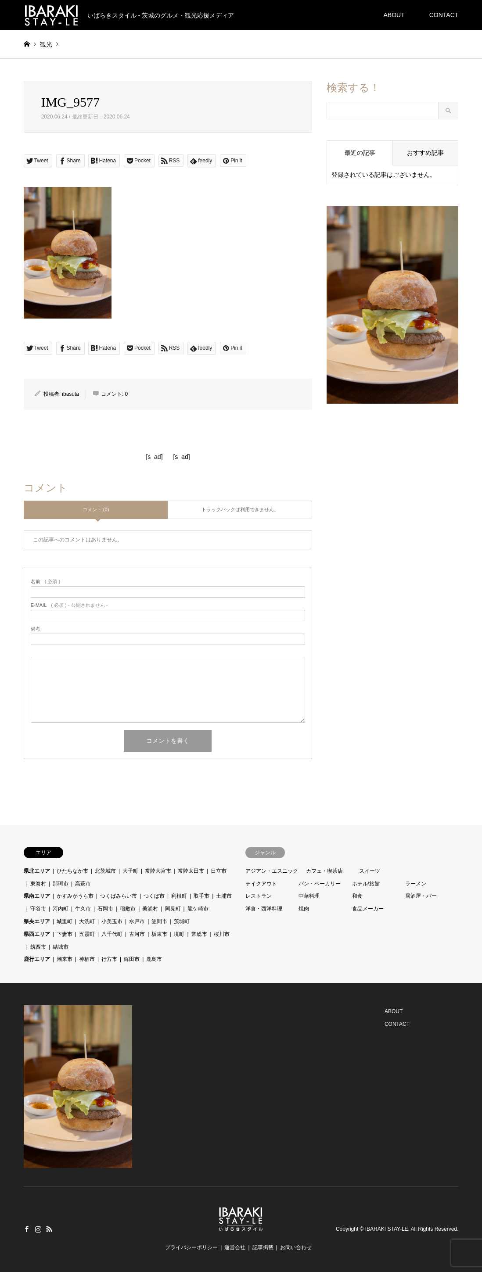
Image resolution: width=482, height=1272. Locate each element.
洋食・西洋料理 (263, 909)
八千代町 (111, 934)
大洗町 (87, 921)
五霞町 (87, 934)
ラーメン (415, 884)
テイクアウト (261, 884)
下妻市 (64, 934)
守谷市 (38, 909)
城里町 (64, 921)
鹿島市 (154, 959)
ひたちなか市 (72, 871)
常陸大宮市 (158, 871)
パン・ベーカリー (320, 884)
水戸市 (137, 921)
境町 (179, 934)
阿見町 (173, 909)
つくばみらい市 (118, 896)
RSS (49, 1229)
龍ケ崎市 (198, 909)
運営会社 (234, 1247)
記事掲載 (262, 1247)
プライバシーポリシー (191, 1247)
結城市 (60, 947)
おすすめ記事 (425, 152)
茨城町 (182, 921)
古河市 (137, 934)
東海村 (38, 884)
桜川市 (222, 934)
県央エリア (37, 921)
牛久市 (83, 909)
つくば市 (154, 896)
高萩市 (83, 884)
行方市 (109, 959)
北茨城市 (105, 871)
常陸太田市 (191, 871)
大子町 (130, 871)
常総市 (199, 934)
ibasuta (70, 394)
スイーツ (369, 871)
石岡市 (105, 909)
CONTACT (444, 14)
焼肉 (304, 909)
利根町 (179, 896)
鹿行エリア (37, 959)
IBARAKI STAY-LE (386, 1229)
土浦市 (224, 896)
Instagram (38, 1229)
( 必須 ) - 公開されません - (69, 605)
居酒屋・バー (421, 896)
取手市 (201, 896)
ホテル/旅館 (366, 884)
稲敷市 (128, 909)
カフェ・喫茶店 (324, 871)
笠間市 (159, 921)
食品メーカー (368, 909)
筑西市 (38, 947)
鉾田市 (132, 959)
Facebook (27, 1229)
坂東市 (159, 934)
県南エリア (37, 896)
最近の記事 (360, 152)
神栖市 (87, 959)
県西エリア (37, 934)
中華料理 (309, 896)
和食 (357, 896)
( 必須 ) (45, 581)
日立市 (219, 871)
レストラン (258, 896)
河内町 (60, 909)
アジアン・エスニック (271, 871)
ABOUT (393, 14)
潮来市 (64, 959)
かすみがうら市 (75, 896)
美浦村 (150, 909)
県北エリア (37, 871)
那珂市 (60, 884)
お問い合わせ (296, 1247)
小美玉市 (111, 921)
